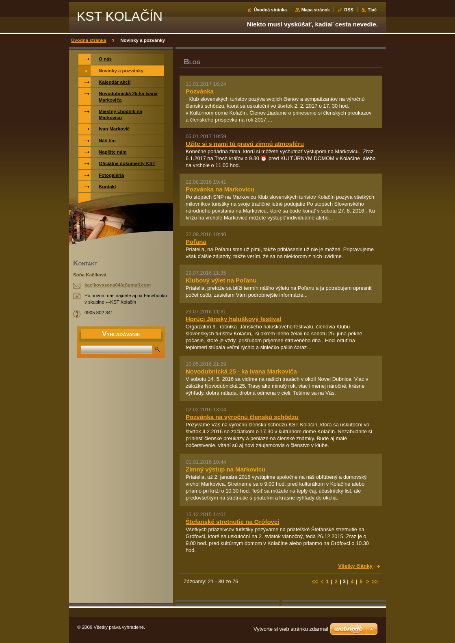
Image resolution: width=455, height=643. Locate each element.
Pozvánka (200, 91)
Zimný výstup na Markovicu (225, 469)
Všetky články (355, 566)
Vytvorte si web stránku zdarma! (291, 629)
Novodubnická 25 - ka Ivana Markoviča (241, 371)
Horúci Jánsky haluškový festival (233, 318)
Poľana (196, 241)
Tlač (372, 9)
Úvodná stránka (270, 9)
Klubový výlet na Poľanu (221, 280)
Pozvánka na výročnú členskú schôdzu (242, 416)
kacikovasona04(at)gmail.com (117, 284)
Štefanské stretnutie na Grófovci (232, 521)
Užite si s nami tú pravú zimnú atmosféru (245, 143)
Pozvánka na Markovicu (220, 189)
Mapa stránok (315, 9)
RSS (348, 9)
